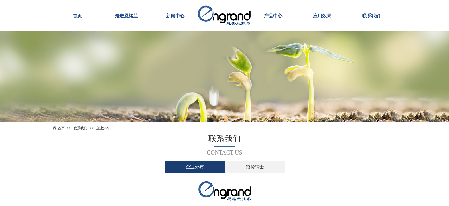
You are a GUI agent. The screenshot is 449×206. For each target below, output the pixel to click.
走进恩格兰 (126, 15)
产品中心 (273, 15)
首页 (77, 15)
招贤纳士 (255, 166)
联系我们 (371, 15)
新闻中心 (175, 15)
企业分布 (103, 128)
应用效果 (322, 15)
